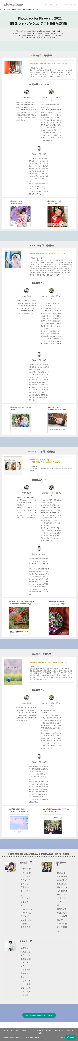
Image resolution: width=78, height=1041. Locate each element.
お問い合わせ (59, 1030)
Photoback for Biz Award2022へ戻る (39, 1015)
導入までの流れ (49, 4)
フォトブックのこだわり (11, 1030)
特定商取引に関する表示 (16, 1038)
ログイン (58, 4)
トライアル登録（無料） (70, 4)
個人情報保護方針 (29, 1038)
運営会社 (37, 1038)
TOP (1, 10)
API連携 (39, 1033)
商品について (26, 1030)
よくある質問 (38, 1030)
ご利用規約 (5, 1038)
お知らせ (49, 1030)
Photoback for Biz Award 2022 (15, 10)
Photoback (70, 1030)
